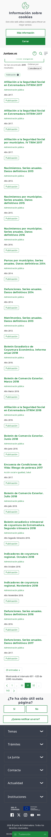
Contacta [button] (14, 770)
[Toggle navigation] (21, 53)
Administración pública (14, 89)
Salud (28, 472)
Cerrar (25, 41)
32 (34, 686)
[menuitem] (12, 815)
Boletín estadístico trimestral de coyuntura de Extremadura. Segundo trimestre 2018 (24, 525)
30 (23, 686)
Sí (14, 709)
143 (8, 691)
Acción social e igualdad (14, 472)
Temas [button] (12, 731)
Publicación (11, 100)
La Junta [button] (14, 757)
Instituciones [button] (17, 797)
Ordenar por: (33, 64)
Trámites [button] (14, 744)
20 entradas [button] (14, 671)
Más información (25, 32)
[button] (34, 53)
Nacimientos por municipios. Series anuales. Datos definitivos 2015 (23, 200)
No (36, 709)
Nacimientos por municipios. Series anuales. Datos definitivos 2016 (23, 232)
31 (29, 686)
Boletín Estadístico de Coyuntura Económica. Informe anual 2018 (25, 350)
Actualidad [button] (15, 783)
